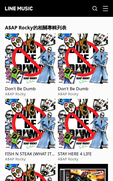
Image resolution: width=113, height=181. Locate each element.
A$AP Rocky (15, 93)
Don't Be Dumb (20, 88)
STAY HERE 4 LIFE (75, 153)
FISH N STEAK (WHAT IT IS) (29, 153)
